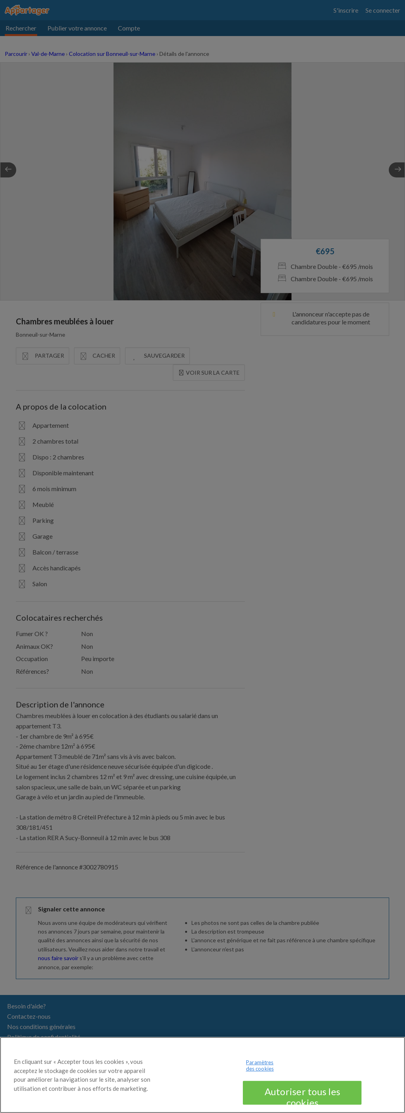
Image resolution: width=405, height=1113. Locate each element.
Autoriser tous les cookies (302, 1102)
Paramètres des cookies (260, 1073)
